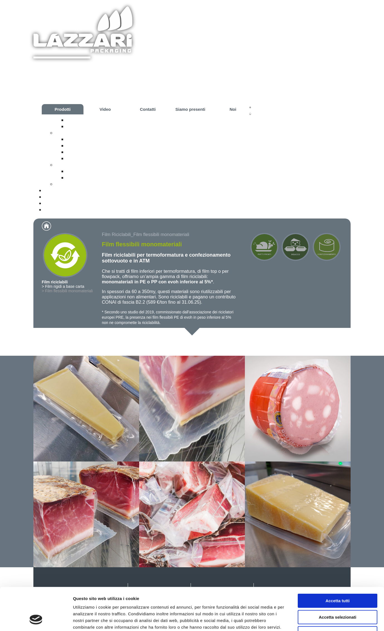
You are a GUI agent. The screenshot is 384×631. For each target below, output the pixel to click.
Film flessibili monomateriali (100, 126)
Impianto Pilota (84, 158)
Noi (233, 109)
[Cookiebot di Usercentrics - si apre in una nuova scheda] (36, 620)
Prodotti (63, 109)
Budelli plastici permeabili (97, 178)
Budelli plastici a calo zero (98, 171)
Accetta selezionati (337, 579)
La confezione (83, 139)
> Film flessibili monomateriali (67, 291)
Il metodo (78, 146)
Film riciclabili (271, 114)
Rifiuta (337, 595)
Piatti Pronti (69, 133)
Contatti (148, 109)
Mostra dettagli (293, 620)
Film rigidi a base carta (94, 120)
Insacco (65, 165)
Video (105, 109)
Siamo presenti (190, 109)
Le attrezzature (85, 152)
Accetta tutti (338, 563)
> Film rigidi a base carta (63, 286)
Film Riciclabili (116, 234)
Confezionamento (77, 184)
